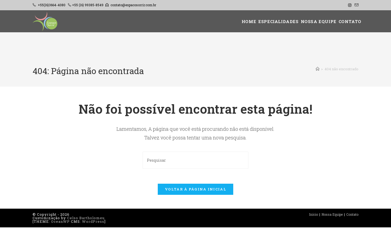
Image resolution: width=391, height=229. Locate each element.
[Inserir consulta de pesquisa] (195, 160)
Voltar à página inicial (195, 190)
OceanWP (60, 223)
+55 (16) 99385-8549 (87, 5)
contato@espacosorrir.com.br (133, 5)
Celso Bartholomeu (86, 219)
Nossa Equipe (332, 216)
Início (313, 216)
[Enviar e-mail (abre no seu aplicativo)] (355, 5)
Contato (352, 216)
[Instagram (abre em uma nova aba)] (349, 5)
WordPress (93, 223)
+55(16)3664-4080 (51, 5)
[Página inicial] (317, 68)
